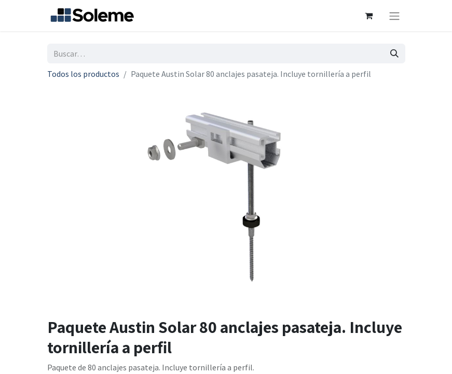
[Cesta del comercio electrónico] (369, 15)
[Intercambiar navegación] (394, 15)
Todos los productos (83, 74)
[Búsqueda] (394, 53)
